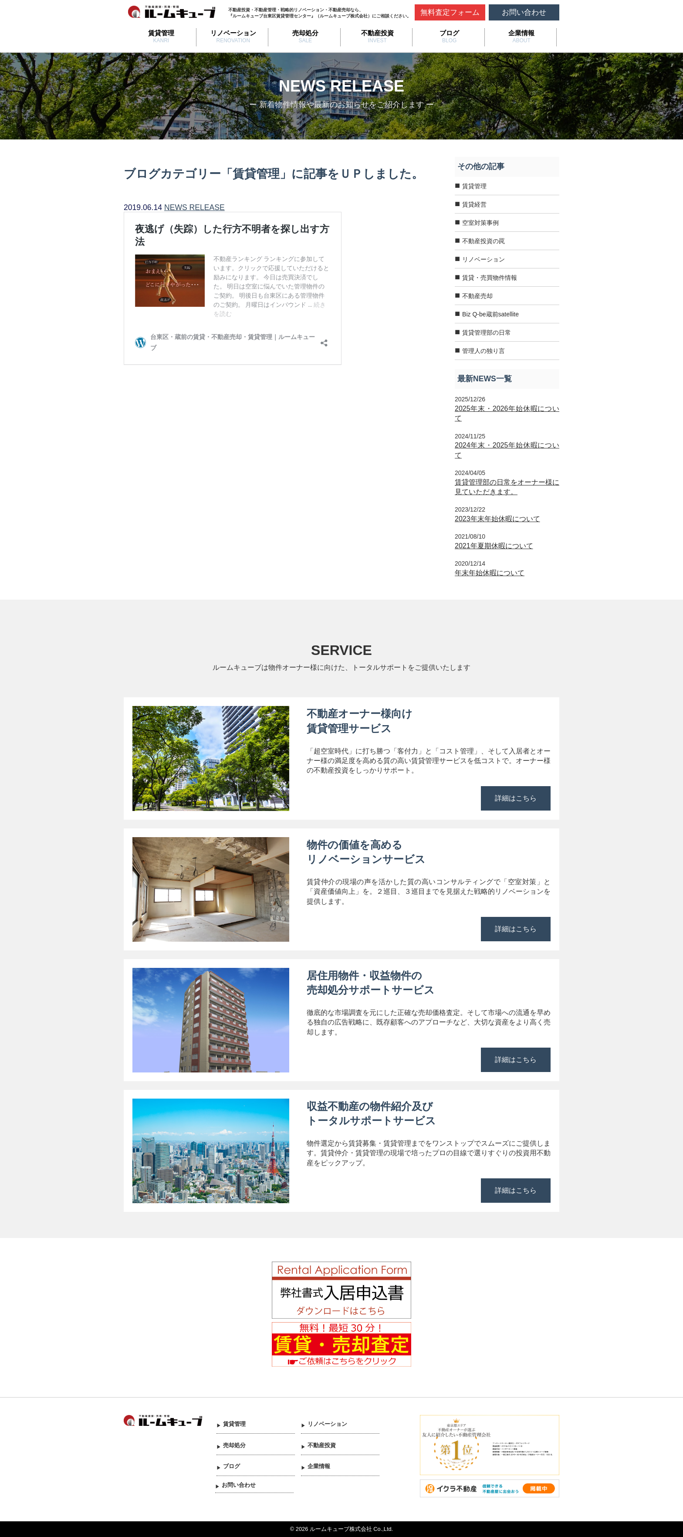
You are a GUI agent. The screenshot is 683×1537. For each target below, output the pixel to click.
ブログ (449, 33)
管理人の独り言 (483, 350)
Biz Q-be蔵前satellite (490, 314)
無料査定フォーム (450, 12)
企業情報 (521, 33)
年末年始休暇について (489, 573)
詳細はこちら (516, 798)
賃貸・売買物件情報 (489, 277)
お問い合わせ (524, 12)
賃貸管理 (161, 33)
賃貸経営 (474, 204)
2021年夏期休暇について (494, 546)
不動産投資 (377, 33)
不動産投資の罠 (483, 241)
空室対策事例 (480, 222)
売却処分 (305, 33)
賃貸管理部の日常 (486, 332)
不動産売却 (477, 295)
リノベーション (233, 33)
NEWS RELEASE (194, 207)
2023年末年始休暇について (497, 519)
